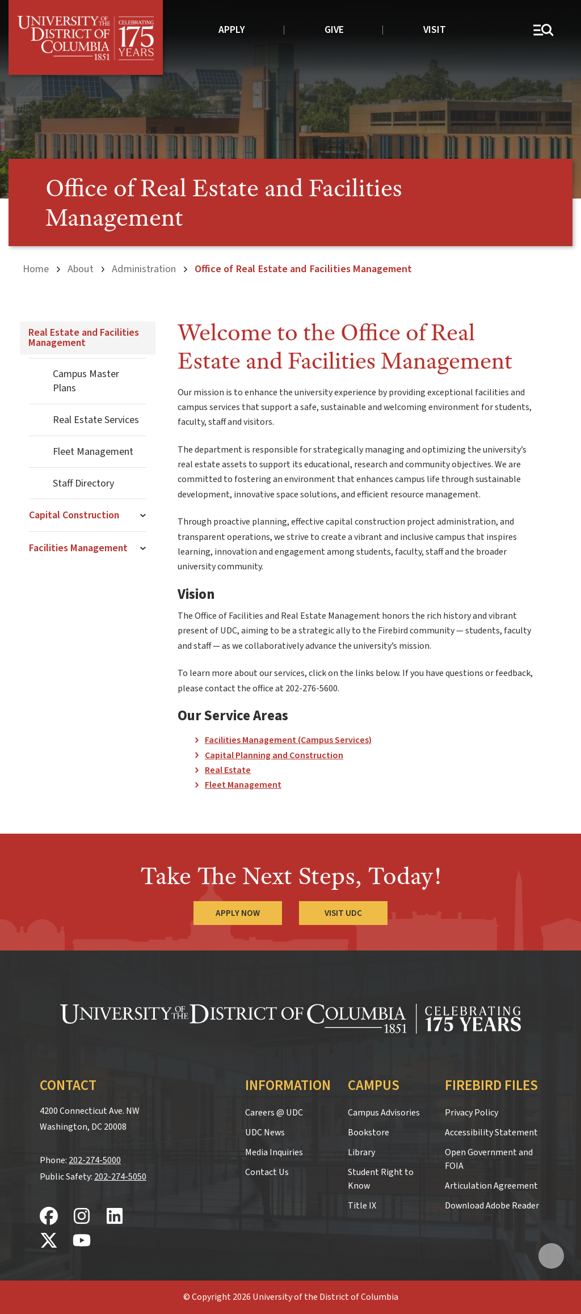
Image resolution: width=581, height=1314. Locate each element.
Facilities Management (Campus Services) (288, 740)
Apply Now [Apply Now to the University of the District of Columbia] (238, 913)
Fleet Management (93, 452)
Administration (144, 268)
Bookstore (368, 1132)
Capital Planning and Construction (274, 755)
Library (361, 1152)
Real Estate (228, 770)
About (81, 268)
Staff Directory (83, 483)
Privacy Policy (471, 1112)
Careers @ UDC (274, 1112)
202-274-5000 (95, 1160)
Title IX (362, 1205)
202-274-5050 (120, 1177)
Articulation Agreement (491, 1186)
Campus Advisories (384, 1112)
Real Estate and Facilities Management (83, 338)
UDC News (265, 1132)
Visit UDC (343, 913)
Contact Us (267, 1172)
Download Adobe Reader (492, 1205)
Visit (434, 30)
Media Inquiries (274, 1152)
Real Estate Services (96, 420)
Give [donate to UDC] (334, 30)
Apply (231, 30)
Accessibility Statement (491, 1132)
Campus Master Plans (86, 381)
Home (36, 268)
